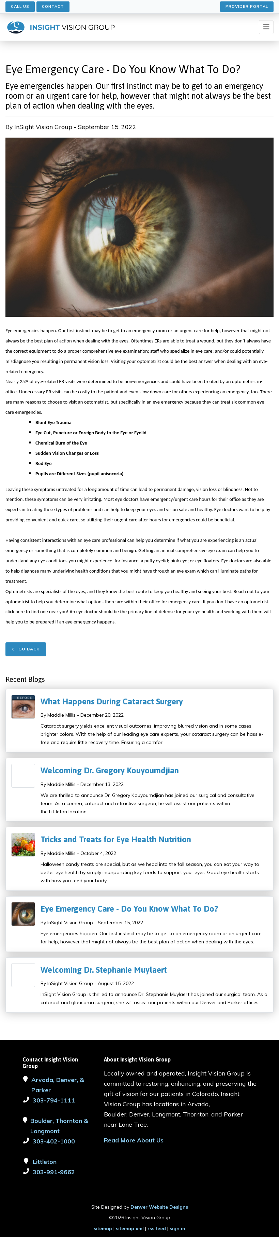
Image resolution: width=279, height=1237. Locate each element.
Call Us (20, 6)
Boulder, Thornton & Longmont (59, 1126)
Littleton (45, 1161)
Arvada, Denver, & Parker (57, 1085)
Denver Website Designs (159, 1207)
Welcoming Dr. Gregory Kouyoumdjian (110, 770)
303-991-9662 (54, 1172)
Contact (53, 6)
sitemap (103, 1228)
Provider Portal (247, 6)
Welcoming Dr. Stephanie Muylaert (104, 969)
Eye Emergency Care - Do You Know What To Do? (129, 908)
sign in (177, 1228)
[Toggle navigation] (266, 27)
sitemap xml (130, 1228)
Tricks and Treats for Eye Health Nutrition (116, 839)
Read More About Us (134, 1140)
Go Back (26, 648)
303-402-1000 (54, 1141)
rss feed (157, 1228)
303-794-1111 (54, 1100)
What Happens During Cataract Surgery (112, 701)
